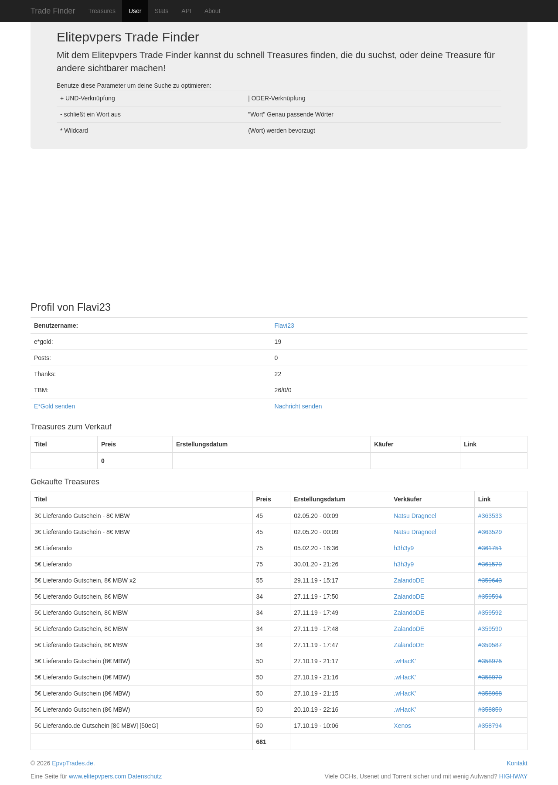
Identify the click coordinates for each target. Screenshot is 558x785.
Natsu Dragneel (415, 515)
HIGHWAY (513, 776)
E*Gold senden (54, 406)
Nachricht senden (298, 406)
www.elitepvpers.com (97, 776)
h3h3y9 (404, 548)
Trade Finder (53, 11)
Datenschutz (145, 776)
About (212, 10)
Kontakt (517, 763)
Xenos (402, 725)
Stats (161, 10)
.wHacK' (405, 661)
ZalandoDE (409, 580)
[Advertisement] (279, 223)
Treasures (102, 10)
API (186, 10)
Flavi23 (284, 325)
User (135, 10)
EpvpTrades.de (72, 763)
